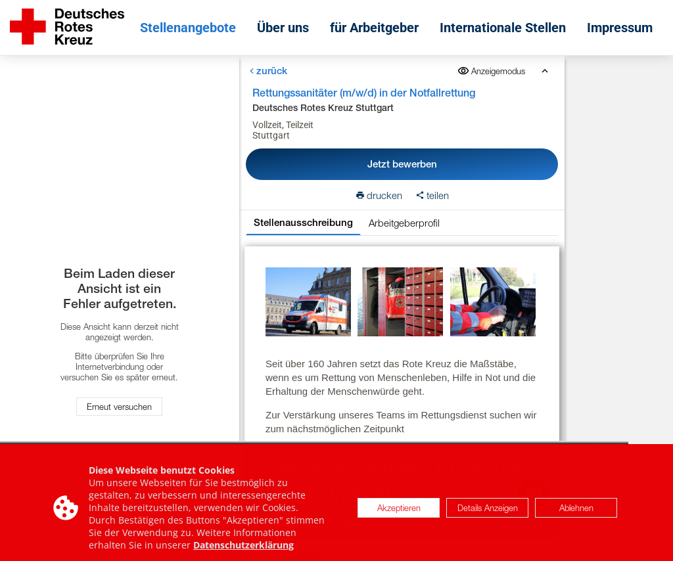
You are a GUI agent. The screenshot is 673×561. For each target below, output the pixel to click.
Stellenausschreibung (302, 222)
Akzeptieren (399, 513)
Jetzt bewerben (401, 163)
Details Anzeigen (487, 513)
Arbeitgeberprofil (403, 223)
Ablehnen (576, 513)
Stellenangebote (188, 27)
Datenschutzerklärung (243, 551)
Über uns (283, 27)
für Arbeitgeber (374, 27)
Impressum (620, 27)
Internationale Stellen (503, 27)
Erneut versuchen (119, 406)
